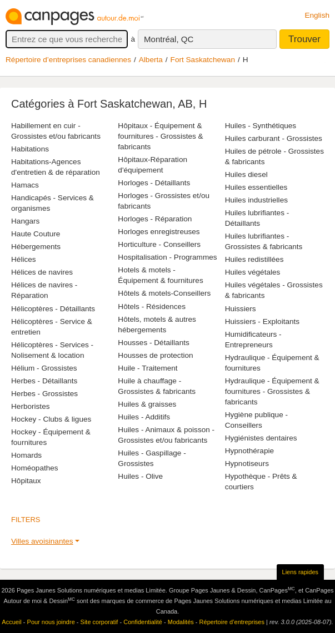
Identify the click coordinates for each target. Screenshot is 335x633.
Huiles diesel (246, 174)
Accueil (11, 622)
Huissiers (240, 309)
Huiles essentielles (256, 187)
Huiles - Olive (140, 476)
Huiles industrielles (256, 200)
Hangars (25, 221)
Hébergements (36, 246)
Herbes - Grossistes (44, 393)
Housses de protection (155, 355)
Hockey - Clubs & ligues (51, 419)
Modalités (181, 622)
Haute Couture (35, 234)
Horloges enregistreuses (158, 231)
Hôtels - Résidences (152, 306)
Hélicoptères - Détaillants (53, 309)
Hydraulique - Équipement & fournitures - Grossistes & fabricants (272, 391)
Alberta (151, 59)
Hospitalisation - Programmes (167, 257)
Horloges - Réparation (155, 219)
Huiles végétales (253, 272)
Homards (26, 455)
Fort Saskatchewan (203, 59)
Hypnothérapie (249, 451)
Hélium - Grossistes (44, 368)
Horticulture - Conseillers (159, 244)
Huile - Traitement (147, 368)
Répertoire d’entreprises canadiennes (68, 59)
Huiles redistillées (254, 259)
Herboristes (30, 406)
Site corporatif (99, 622)
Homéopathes (34, 468)
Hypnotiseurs (247, 463)
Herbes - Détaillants (44, 381)
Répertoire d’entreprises (231, 622)
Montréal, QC (168, 39)
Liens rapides (300, 572)
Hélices (23, 259)
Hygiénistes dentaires (261, 438)
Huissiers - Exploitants (262, 321)
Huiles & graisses (147, 404)
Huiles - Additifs (144, 417)
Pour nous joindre (51, 622)
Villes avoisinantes (42, 541)
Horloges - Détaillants (154, 183)
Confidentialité (142, 622)
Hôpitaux (26, 481)
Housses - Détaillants (153, 342)
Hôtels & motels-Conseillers (164, 293)
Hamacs (25, 185)
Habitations (30, 149)
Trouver (304, 39)
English (316, 15)
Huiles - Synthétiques (260, 125)
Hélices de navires (42, 272)
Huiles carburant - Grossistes (273, 138)
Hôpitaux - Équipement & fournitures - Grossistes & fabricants (160, 136)
